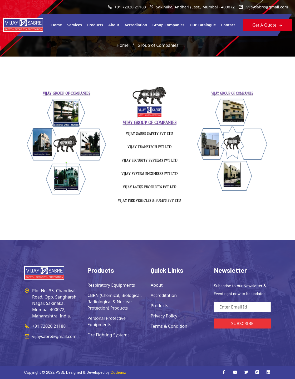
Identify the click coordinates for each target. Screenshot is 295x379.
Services (74, 25)
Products (95, 25)
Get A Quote (267, 25)
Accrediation (136, 25)
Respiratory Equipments (111, 285)
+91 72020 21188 (126, 6)
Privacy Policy (164, 316)
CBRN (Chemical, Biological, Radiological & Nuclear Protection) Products (114, 301)
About (113, 25)
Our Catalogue (203, 25)
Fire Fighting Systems (108, 335)
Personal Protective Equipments (106, 321)
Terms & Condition (169, 326)
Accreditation (164, 295)
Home (56, 25)
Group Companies (168, 25)
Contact (228, 25)
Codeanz (118, 372)
